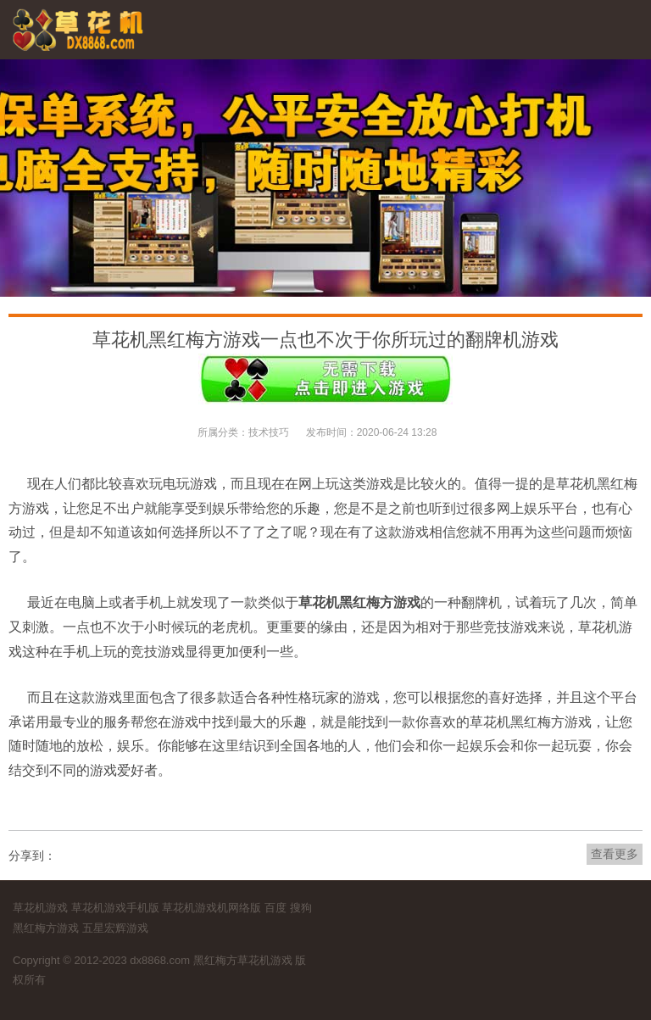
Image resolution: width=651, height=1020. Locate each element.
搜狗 (301, 907)
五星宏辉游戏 (115, 928)
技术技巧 (268, 432)
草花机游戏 (40, 907)
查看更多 (614, 854)
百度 (275, 907)
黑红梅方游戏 (46, 928)
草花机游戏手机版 (115, 907)
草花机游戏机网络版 (211, 907)
